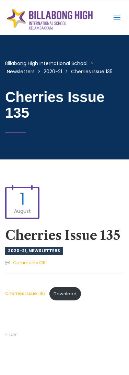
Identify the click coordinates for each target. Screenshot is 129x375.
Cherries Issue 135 (25, 294)
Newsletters (44, 251)
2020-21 (17, 251)
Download (65, 294)
